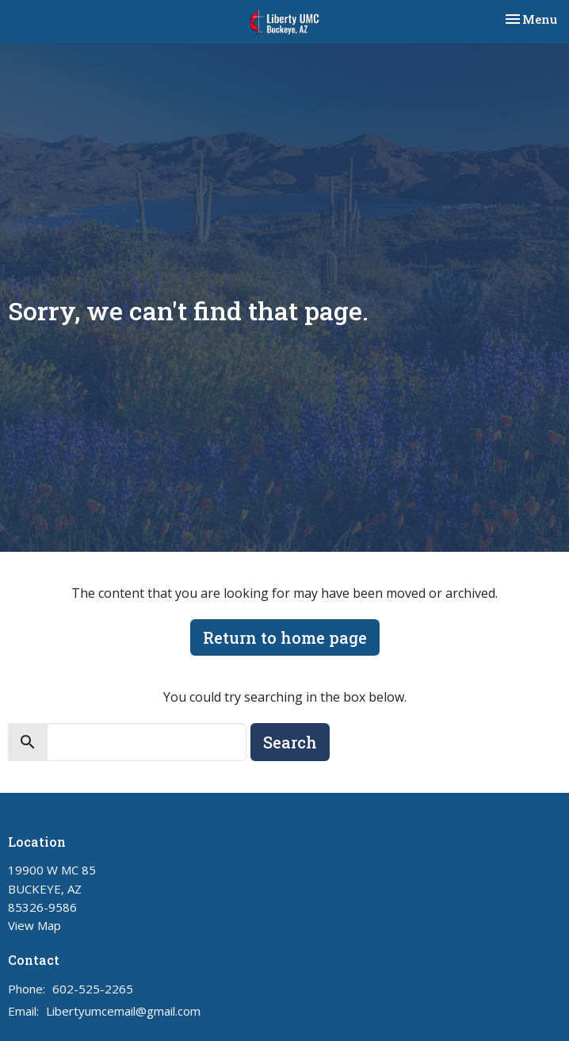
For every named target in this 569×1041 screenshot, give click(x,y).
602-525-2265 (92, 989)
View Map (34, 925)
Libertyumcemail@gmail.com (123, 1011)
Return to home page (285, 637)
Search (290, 742)
